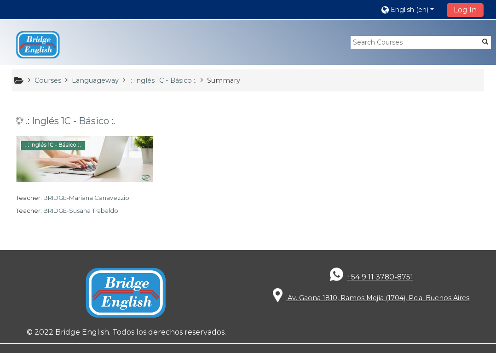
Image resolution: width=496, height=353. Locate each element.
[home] (38, 45)
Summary (223, 80)
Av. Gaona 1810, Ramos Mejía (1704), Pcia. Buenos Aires (371, 298)
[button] (411, 9)
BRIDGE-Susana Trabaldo (80, 210)
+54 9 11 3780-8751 (380, 277)
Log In (465, 10)
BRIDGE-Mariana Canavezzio (86, 197)
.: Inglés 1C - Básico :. (70, 120)
